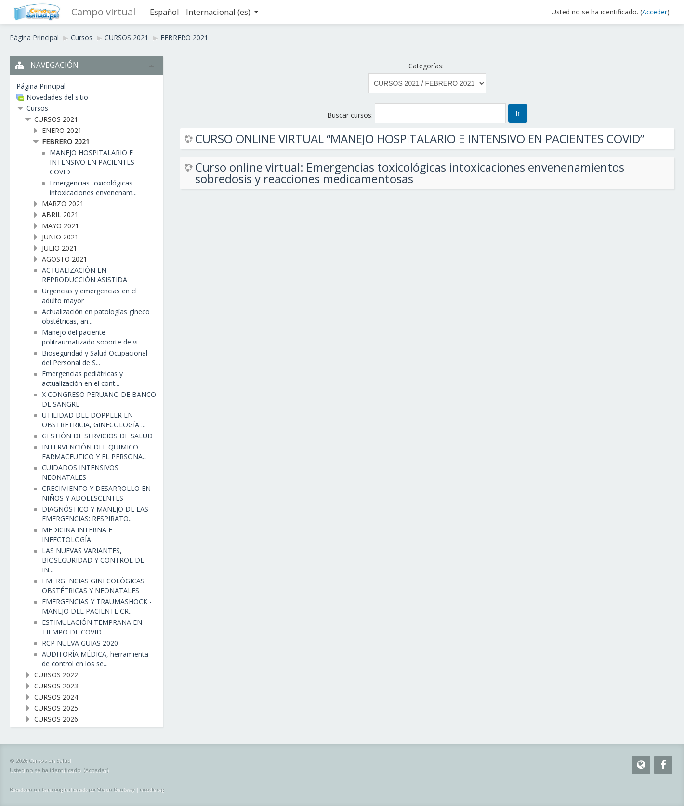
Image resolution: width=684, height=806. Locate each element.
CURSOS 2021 (126, 37)
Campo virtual (103, 11)
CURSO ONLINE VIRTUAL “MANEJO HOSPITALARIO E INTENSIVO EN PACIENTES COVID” (419, 139)
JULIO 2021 (59, 247)
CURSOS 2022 (56, 674)
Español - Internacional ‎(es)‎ (204, 11)
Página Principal (34, 37)
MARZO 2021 (63, 203)
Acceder (654, 11)
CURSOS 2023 (56, 685)
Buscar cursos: (351, 114)
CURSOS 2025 (56, 708)
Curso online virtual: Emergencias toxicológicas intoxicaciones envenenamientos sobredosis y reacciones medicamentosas (409, 173)
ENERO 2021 (62, 130)
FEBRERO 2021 (184, 37)
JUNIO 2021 (60, 236)
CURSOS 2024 (56, 696)
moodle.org (152, 789)
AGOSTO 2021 (64, 259)
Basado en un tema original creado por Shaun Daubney (72, 789)
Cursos (81, 37)
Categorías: (426, 65)
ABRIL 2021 (60, 214)
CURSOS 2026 (56, 719)
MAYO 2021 (60, 225)
